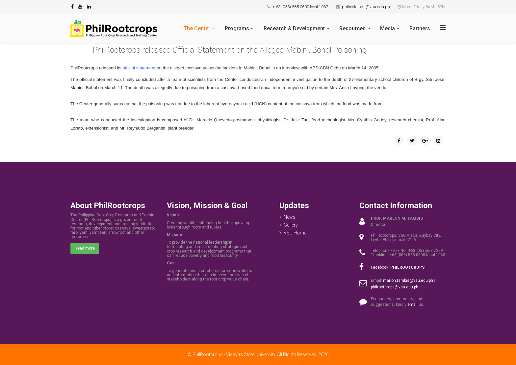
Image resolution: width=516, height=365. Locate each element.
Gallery (291, 225)
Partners (419, 28)
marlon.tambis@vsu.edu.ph (408, 280)
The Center (197, 28)
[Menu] (443, 27)
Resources (352, 28)
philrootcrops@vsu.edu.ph (366, 6)
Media (387, 28)
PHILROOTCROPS (407, 267)
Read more (85, 248)
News (290, 217)
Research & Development (294, 28)
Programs (237, 28)
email (412, 304)
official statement (139, 67)
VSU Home (295, 232)
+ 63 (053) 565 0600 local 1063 (300, 6)
